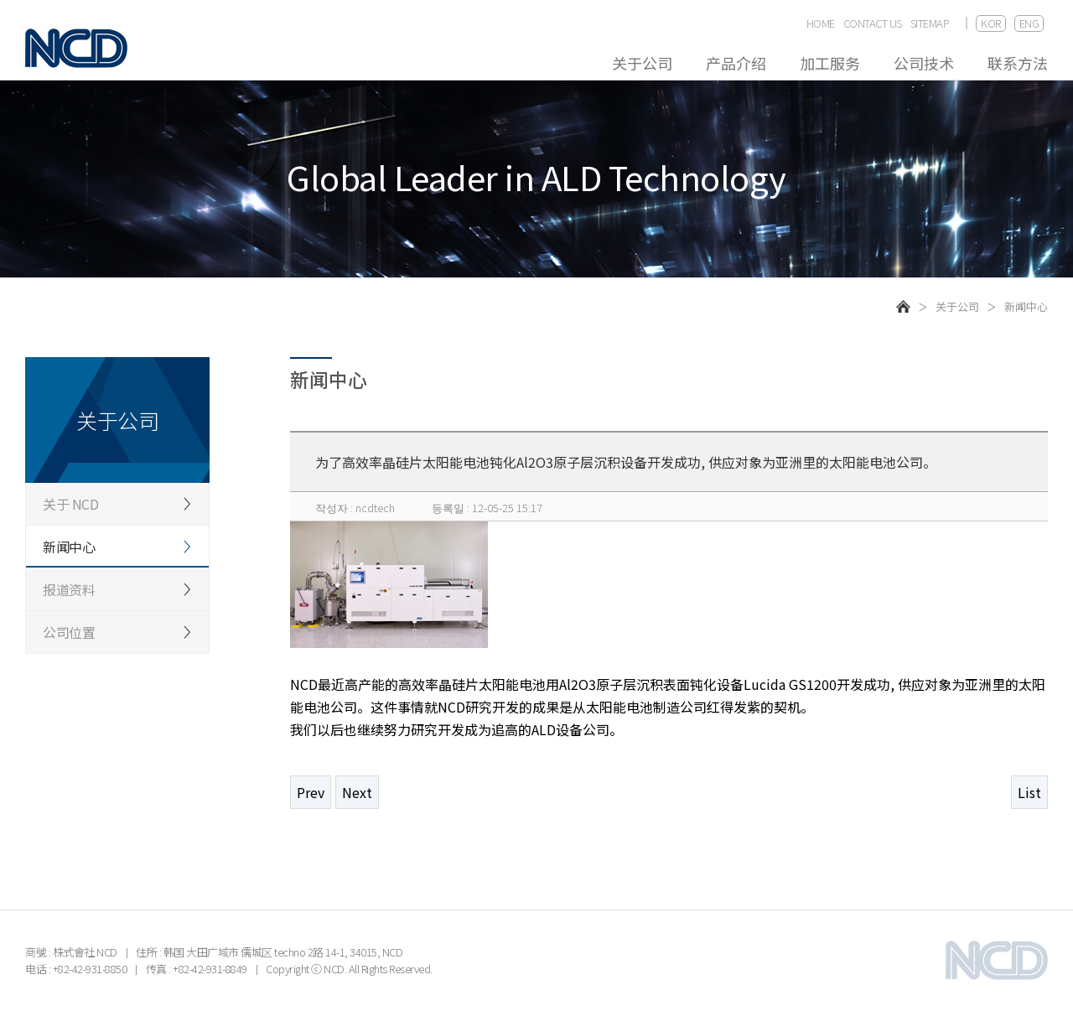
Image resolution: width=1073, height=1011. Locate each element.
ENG (1029, 23)
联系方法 (1017, 63)
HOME (820, 24)
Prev (310, 792)
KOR (991, 23)
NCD (76, 48)
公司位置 (69, 632)
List (1029, 792)
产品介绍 (736, 63)
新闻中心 (69, 547)
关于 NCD (70, 504)
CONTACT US (872, 24)
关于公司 (642, 63)
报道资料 (69, 589)
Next (357, 792)
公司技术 (924, 63)
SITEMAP (930, 24)
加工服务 (830, 63)
